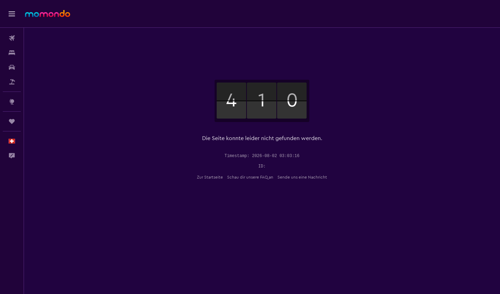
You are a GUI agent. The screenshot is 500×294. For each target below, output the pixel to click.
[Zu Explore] (12, 102)
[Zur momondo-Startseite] (47, 13)
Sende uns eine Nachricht (302, 177)
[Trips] (12, 121)
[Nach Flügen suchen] (12, 38)
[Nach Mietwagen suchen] (12, 67)
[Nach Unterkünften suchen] (12, 53)
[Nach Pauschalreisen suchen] (12, 82)
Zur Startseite (210, 177)
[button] (11, 13)
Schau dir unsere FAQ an (250, 177)
